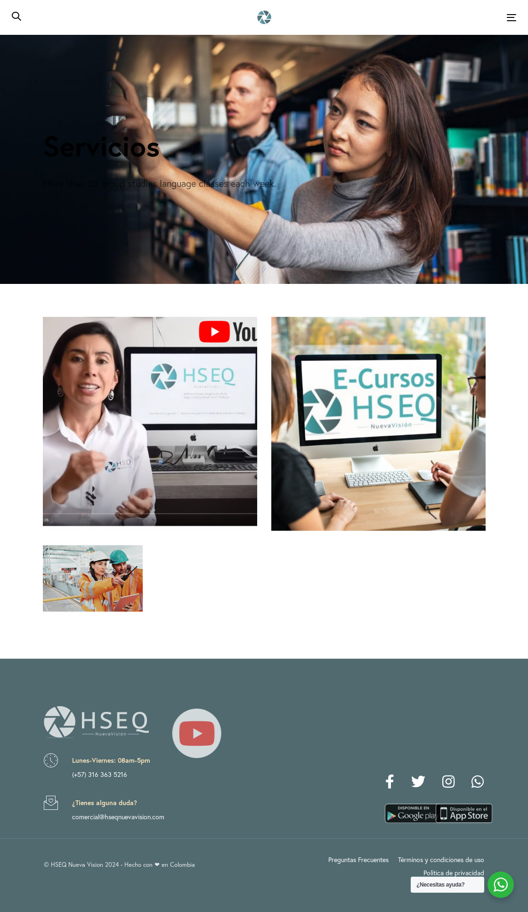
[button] (16, 16)
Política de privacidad (453, 872)
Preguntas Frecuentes (358, 859)
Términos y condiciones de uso (441, 859)
